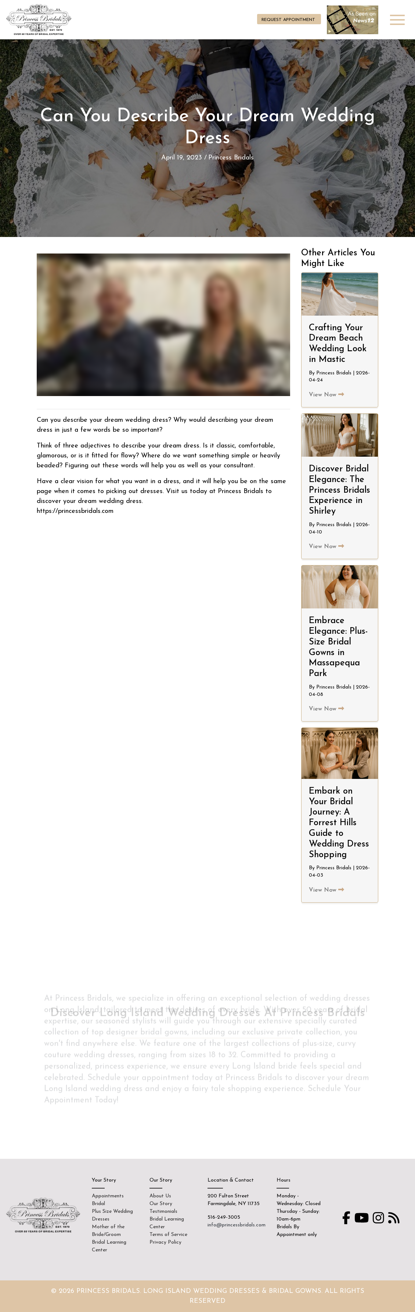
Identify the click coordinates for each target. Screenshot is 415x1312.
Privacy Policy (165, 1242)
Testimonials (163, 1211)
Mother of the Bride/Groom (108, 1230)
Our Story (160, 1204)
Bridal (98, 1204)
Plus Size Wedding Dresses (112, 1215)
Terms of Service (168, 1234)
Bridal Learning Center (109, 1246)
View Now (326, 395)
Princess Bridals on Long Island (39, 19)
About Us (160, 1196)
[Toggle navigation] (397, 20)
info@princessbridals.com (237, 1225)
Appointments (108, 1196)
